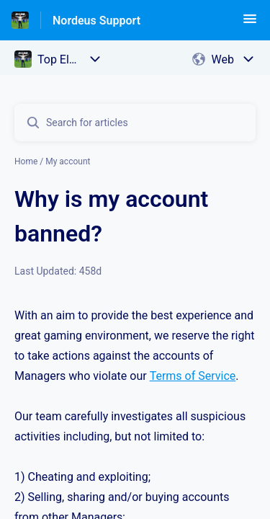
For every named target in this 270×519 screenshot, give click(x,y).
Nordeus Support (96, 20)
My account (67, 161)
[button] (249, 23)
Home (25, 161)
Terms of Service (193, 376)
